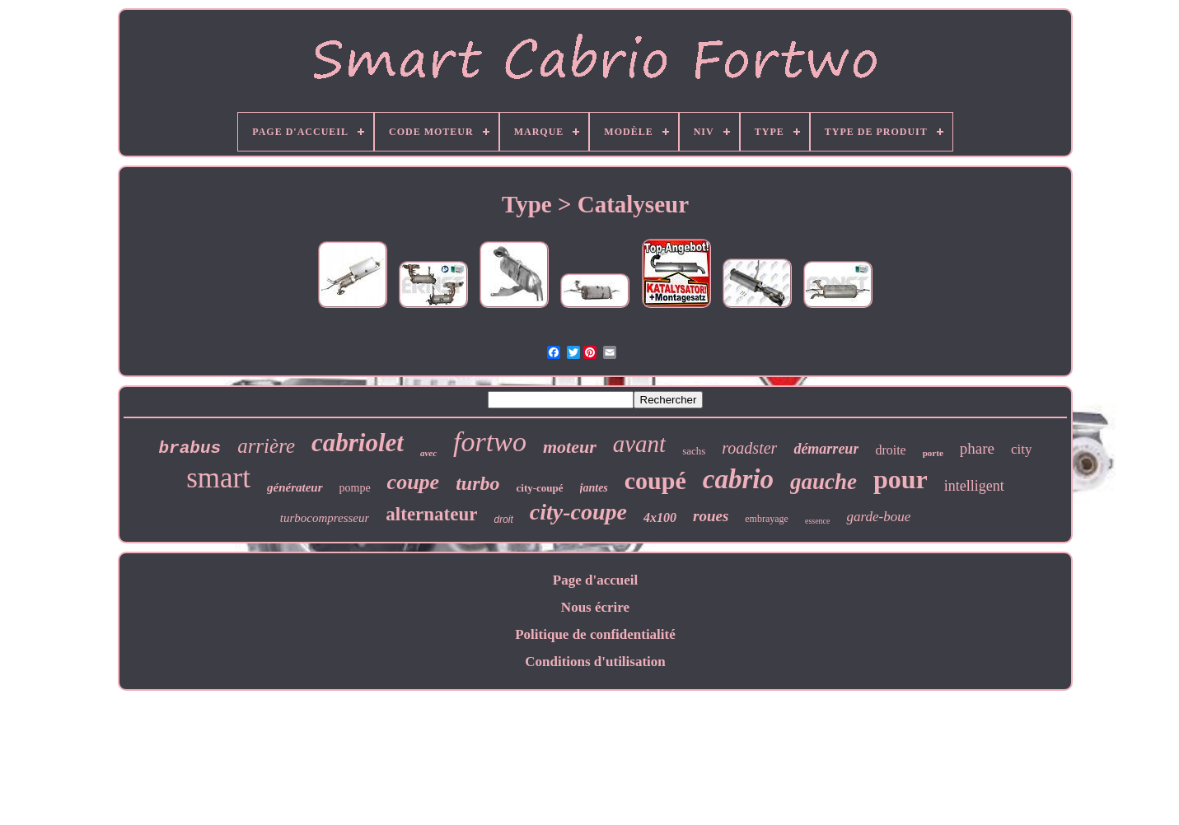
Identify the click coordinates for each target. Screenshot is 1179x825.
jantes (594, 488)
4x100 (659, 517)
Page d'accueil (595, 580)
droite (890, 450)
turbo (477, 483)
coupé (655, 480)
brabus (190, 448)
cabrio (738, 479)
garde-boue (878, 516)
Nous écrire (595, 607)
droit (503, 519)
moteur (570, 446)
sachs (693, 451)
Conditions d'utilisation (595, 661)
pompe (355, 488)
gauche (823, 481)
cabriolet (357, 442)
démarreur (826, 448)
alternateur (431, 514)
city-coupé (540, 488)
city (1021, 449)
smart (218, 478)
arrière (266, 446)
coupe (413, 482)
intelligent (974, 486)
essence (817, 520)
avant (639, 444)
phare (977, 448)
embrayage (766, 518)
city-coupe (578, 511)
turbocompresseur (325, 517)
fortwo (489, 441)
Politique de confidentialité (595, 634)
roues (710, 515)
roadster (749, 448)
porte (933, 453)
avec (428, 453)
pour (900, 479)
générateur (295, 487)
